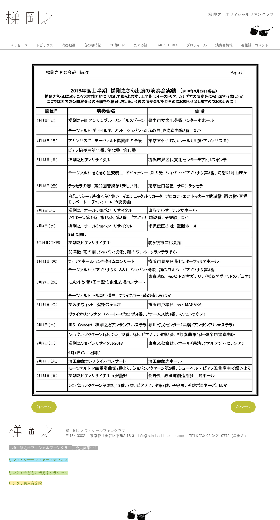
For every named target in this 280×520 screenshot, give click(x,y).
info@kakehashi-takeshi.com (161, 436)
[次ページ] (243, 407)
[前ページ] (44, 407)
